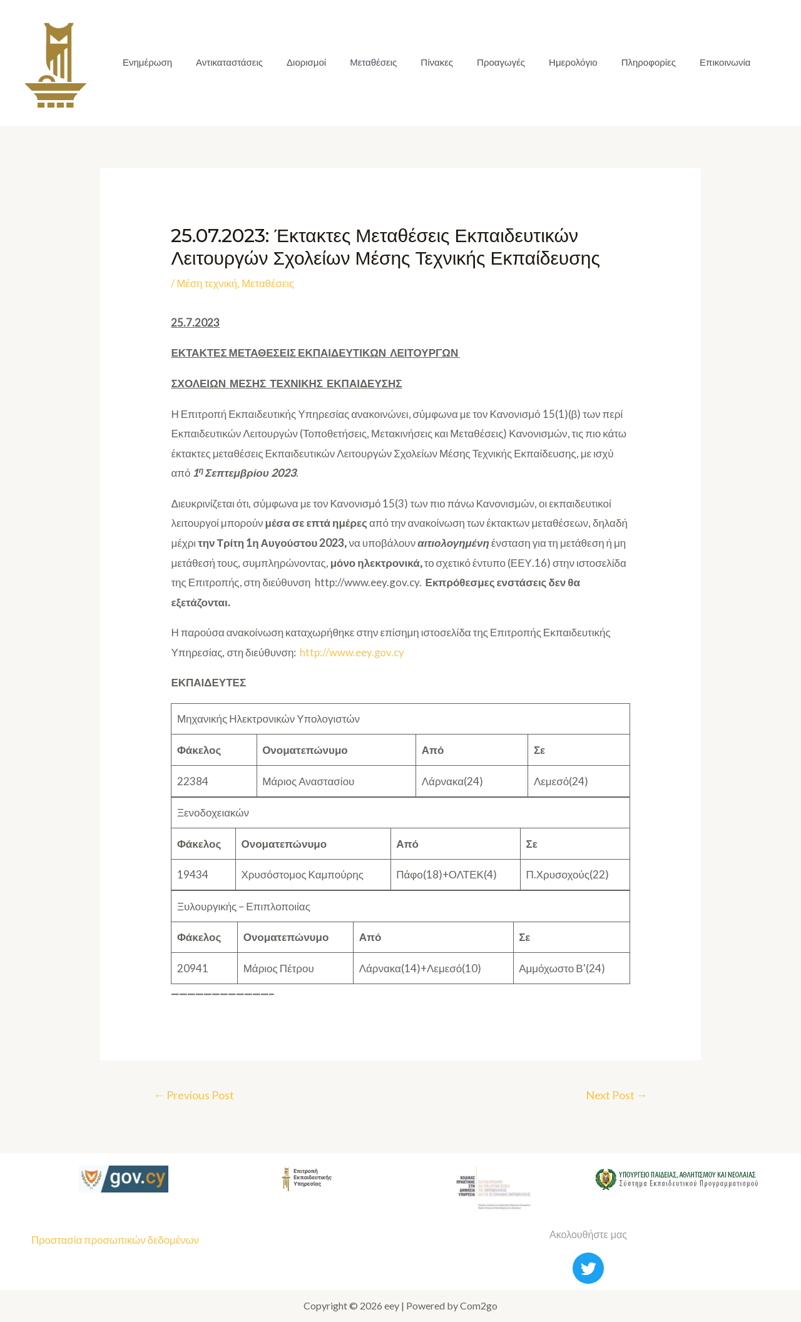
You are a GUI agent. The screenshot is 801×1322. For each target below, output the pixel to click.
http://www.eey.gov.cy (352, 652)
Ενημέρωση (145, 62)
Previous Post (195, 1095)
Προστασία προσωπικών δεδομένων (116, 1240)
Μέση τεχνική (207, 283)
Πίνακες (420, 62)
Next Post (615, 1095)
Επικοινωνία (693, 62)
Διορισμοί (297, 62)
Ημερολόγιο (548, 62)
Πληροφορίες (620, 62)
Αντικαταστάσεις (223, 62)
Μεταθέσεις (360, 62)
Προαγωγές (480, 62)
